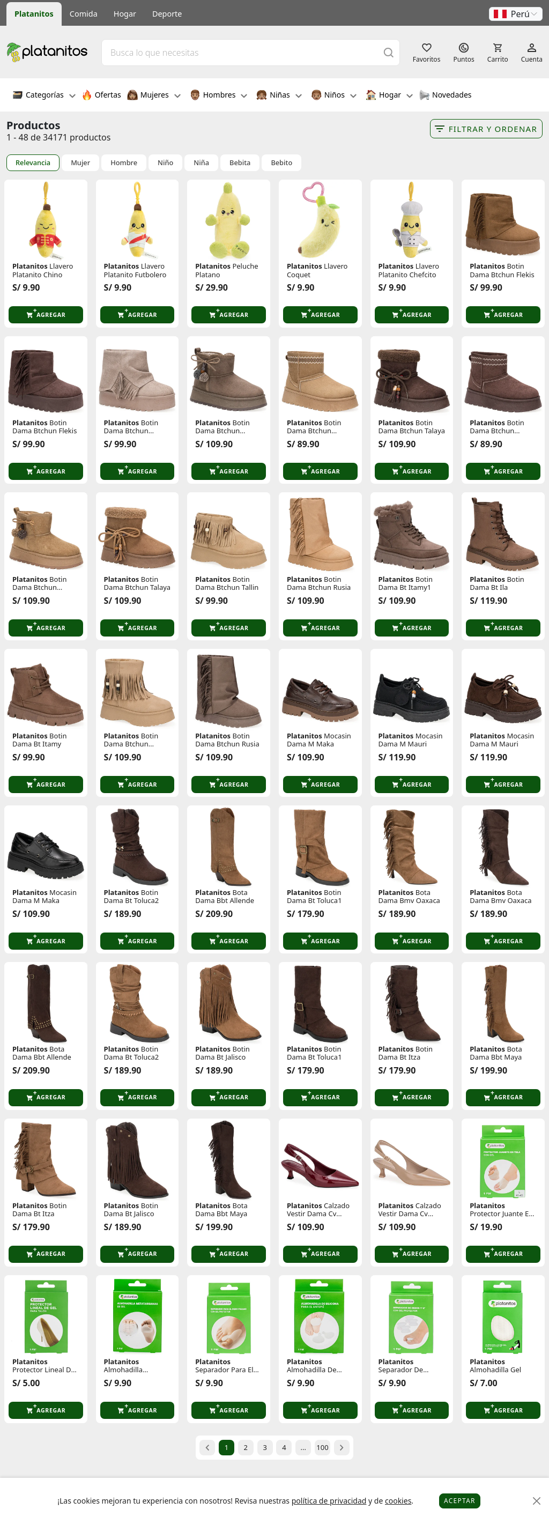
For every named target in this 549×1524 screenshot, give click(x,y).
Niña (201, 162)
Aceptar (460, 1500)
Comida (84, 14)
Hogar (125, 14)
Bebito (281, 162)
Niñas (278, 96)
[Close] (537, 1501)
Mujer (80, 162)
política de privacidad (329, 1501)
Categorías (44, 96)
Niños (334, 96)
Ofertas (101, 96)
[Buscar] (388, 52)
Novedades (445, 96)
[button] (516, 14)
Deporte (167, 14)
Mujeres (154, 96)
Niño (165, 162)
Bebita (239, 162)
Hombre (123, 162)
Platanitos (34, 14)
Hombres (219, 96)
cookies (398, 1501)
